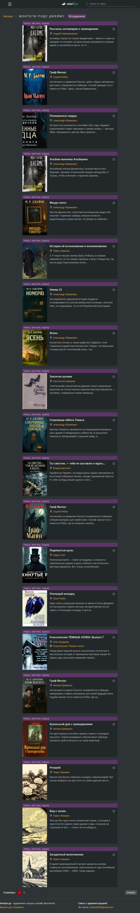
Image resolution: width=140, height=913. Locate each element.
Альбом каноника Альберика (69, 159)
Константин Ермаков (64, 381)
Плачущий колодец (62, 593)
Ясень (54, 333)
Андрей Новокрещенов (65, 33)
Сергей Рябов (60, 77)
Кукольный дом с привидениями (71, 724)
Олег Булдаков (61, 642)
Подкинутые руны (61, 550)
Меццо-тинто (58, 202)
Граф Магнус (58, 72)
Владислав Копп (62, 468)
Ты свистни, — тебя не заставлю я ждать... (77, 463)
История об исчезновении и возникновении (78, 246)
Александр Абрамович (65, 120)
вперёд (131, 892)
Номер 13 (56, 289)
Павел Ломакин (61, 251)
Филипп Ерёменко (62, 685)
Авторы (8, 16)
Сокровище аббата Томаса (67, 420)
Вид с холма (58, 811)
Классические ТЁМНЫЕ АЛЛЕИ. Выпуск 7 (77, 637)
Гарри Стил (59, 555)
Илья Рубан (59, 598)
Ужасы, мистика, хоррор (36, 23)
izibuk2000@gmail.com (101, 907)
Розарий (55, 767)
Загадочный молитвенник (66, 854)
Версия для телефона (11, 907)
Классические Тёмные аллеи (68, 646)
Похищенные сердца (63, 115)
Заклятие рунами (61, 376)
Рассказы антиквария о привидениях (74, 29)
